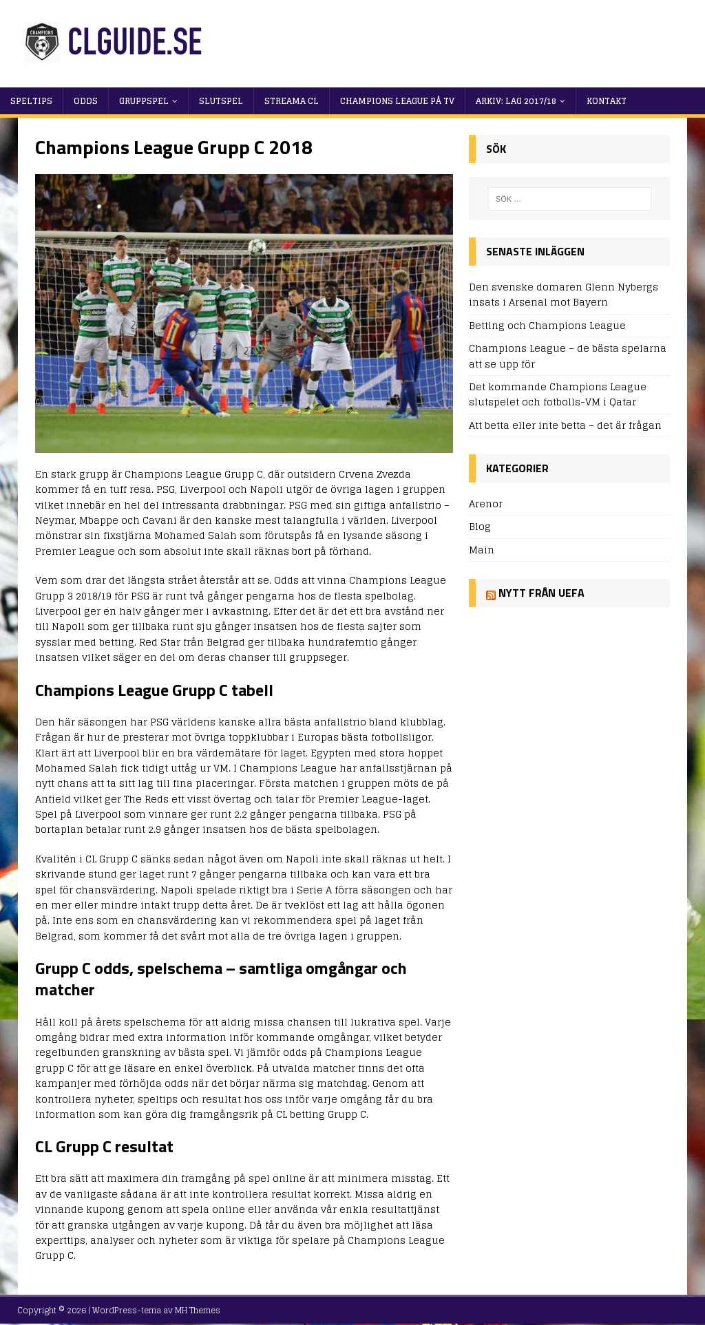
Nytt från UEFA (541, 592)
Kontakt (607, 101)
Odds (86, 101)
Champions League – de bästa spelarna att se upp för (567, 355)
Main (481, 549)
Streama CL (291, 101)
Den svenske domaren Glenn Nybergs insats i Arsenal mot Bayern (563, 294)
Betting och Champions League (547, 325)
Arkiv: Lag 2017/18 (516, 101)
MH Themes (197, 1310)
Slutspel (221, 101)
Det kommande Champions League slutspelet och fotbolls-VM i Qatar (557, 394)
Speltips (31, 101)
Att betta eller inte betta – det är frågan (565, 425)
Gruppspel (144, 101)
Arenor (486, 504)
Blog (480, 526)
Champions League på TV (397, 101)
